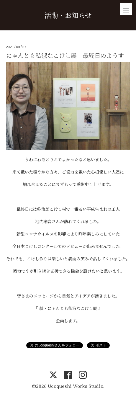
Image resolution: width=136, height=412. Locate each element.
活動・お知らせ (68, 15)
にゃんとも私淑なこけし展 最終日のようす (65, 55)
